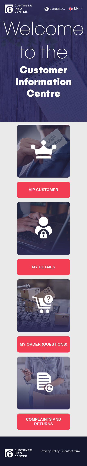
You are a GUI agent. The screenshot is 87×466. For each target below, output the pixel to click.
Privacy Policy (50, 451)
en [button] (73, 8)
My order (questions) (43, 344)
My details (43, 267)
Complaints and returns (43, 421)
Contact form (71, 451)
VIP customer (43, 190)
